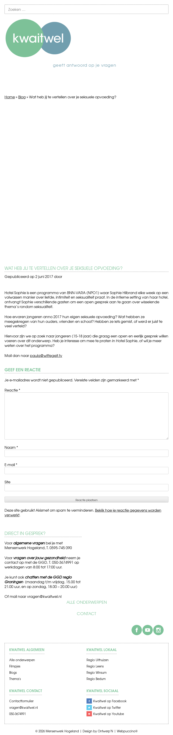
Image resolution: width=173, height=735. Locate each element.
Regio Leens (95, 666)
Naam (11, 447)
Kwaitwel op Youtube (108, 714)
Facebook (136, 630)
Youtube (147, 630)
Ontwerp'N (105, 731)
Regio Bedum (96, 679)
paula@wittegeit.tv (46, 355)
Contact (86, 613)
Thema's (15, 679)
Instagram (158, 630)
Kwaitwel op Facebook (110, 701)
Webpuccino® (127, 731)
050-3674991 (17, 714)
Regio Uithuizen (97, 660)
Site (7, 481)
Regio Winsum (96, 672)
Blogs (13, 672)
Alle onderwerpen (86, 602)
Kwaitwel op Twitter (107, 707)
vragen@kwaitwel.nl (44, 596)
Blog (22, 96)
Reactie (12, 390)
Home (10, 96)
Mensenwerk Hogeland (62, 731)
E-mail (11, 464)
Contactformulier (21, 701)
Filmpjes (14, 666)
